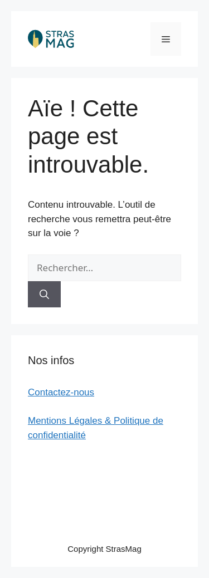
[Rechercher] (44, 294)
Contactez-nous (61, 392)
